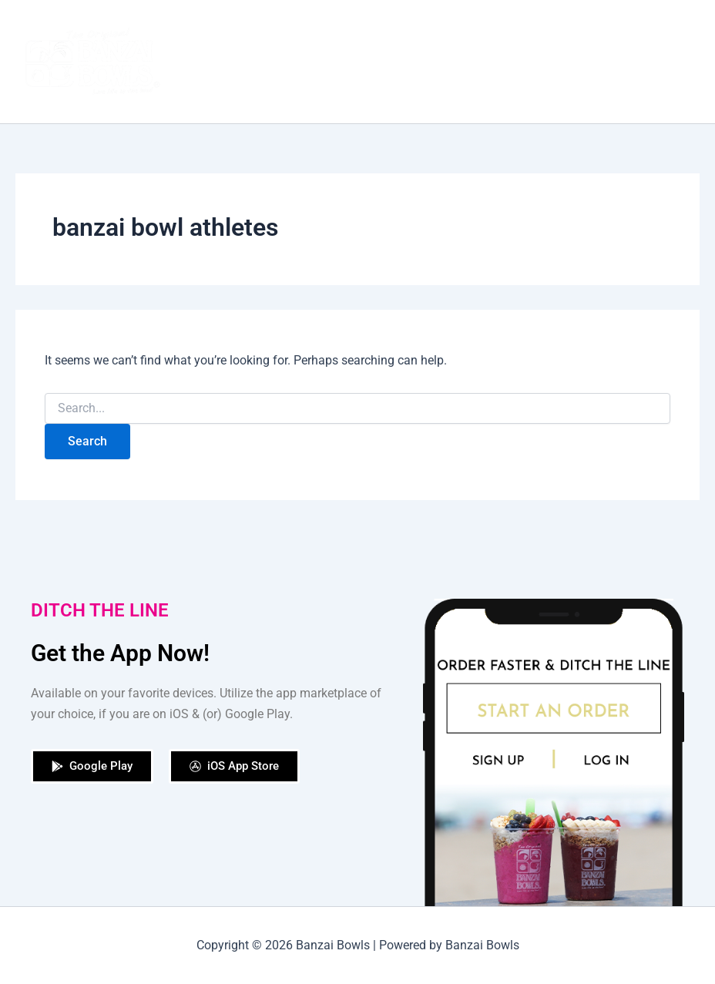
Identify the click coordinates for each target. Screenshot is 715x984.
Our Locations (515, 30)
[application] (255, 92)
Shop (438, 30)
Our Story (289, 30)
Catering (602, 30)
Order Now (369, 30)
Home (221, 30)
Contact (234, 92)
